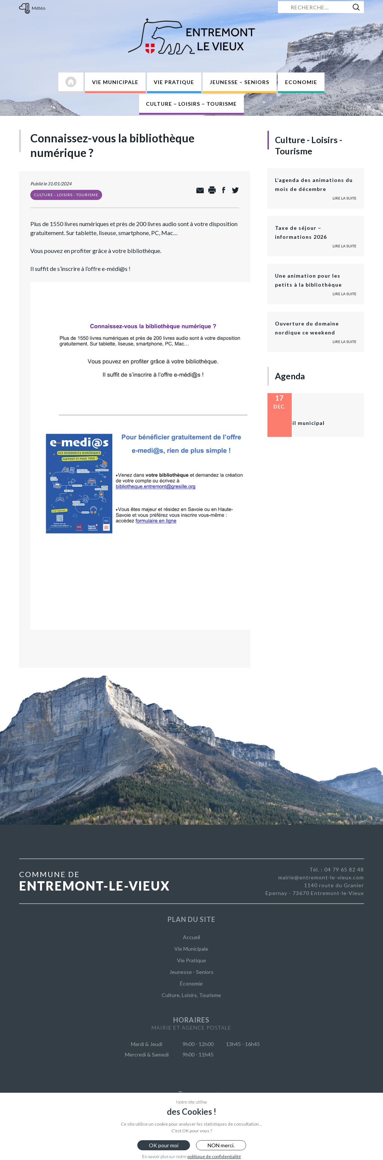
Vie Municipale (115, 82)
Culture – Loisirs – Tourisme (191, 104)
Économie (191, 983)
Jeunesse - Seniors (191, 972)
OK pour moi (163, 1145)
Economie (301, 82)
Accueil (191, 937)
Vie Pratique (174, 82)
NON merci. (221, 1145)
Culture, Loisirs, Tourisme (191, 995)
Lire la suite (344, 198)
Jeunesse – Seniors (239, 82)
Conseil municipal (300, 423)
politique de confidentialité (214, 1156)
